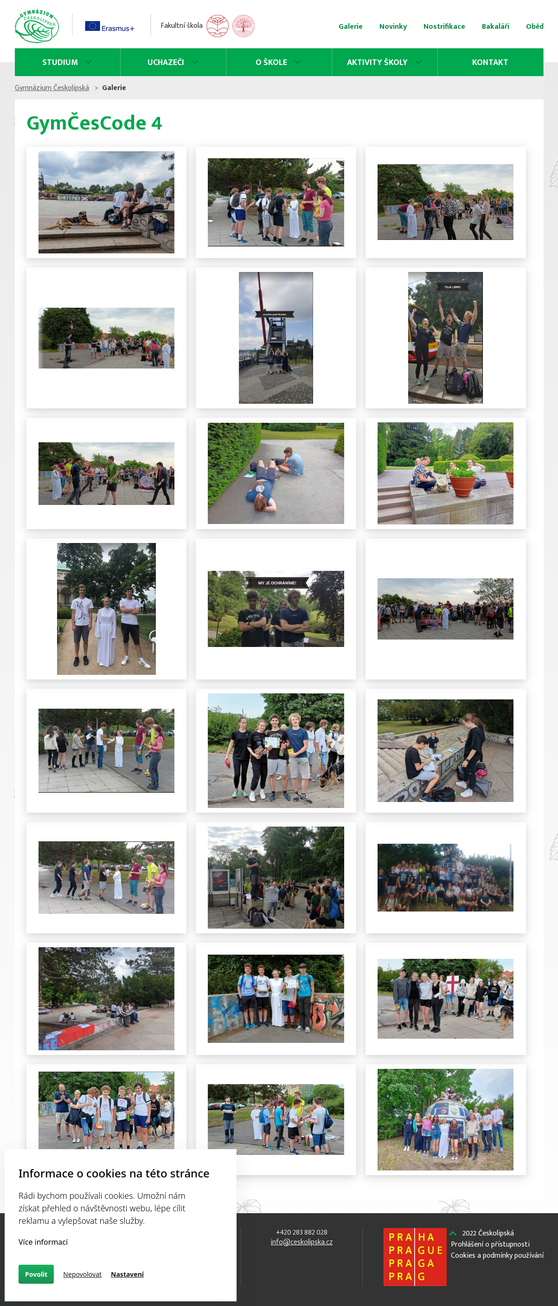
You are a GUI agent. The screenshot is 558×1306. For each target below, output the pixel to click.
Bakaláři (495, 26)
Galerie (351, 26)
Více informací (43, 1242)
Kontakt (490, 63)
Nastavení (127, 1274)
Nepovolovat (82, 1274)
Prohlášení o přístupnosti (490, 1244)
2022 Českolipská (488, 1233)
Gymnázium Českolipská (52, 88)
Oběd (535, 26)
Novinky (393, 26)
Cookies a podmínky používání (497, 1255)
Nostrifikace (444, 26)
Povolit (36, 1274)
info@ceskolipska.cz (302, 1242)
